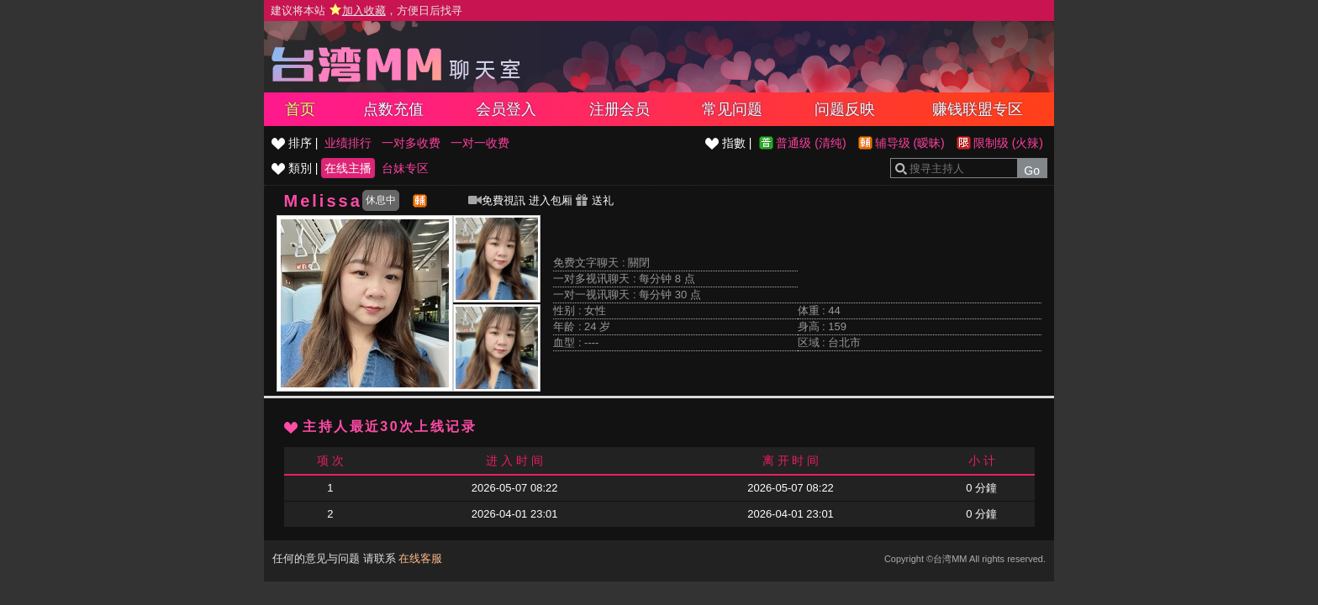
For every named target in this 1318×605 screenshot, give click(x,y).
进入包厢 (550, 200)
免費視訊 (496, 200)
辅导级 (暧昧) (910, 143)
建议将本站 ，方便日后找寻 (366, 10)
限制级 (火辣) (1008, 143)
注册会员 (619, 109)
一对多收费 (411, 143)
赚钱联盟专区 (977, 109)
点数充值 (393, 109)
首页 (300, 109)
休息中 (381, 200)
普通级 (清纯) (811, 143)
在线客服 (420, 558)
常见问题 (732, 109)
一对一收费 (480, 143)
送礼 (594, 200)
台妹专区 (405, 168)
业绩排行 (348, 143)
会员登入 (506, 109)
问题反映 (845, 109)
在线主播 (348, 168)
